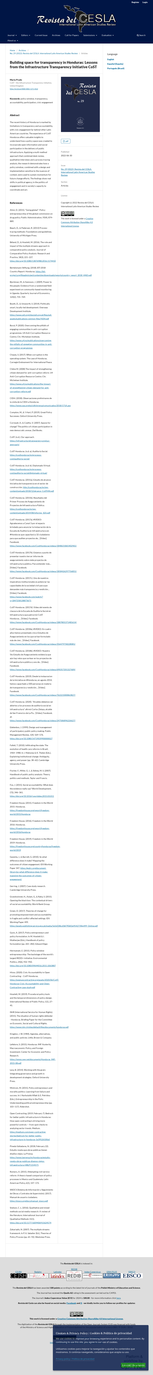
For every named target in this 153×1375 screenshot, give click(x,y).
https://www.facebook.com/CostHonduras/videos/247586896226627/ (42, 720)
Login (145, 2)
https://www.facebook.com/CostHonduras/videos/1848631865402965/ (43, 545)
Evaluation (107, 35)
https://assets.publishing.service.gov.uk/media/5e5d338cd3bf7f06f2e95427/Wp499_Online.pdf (54, 926)
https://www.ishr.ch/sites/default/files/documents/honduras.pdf (39, 1027)
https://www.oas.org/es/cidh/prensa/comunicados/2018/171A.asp (40, 405)
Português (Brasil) (115, 68)
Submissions (89, 35)
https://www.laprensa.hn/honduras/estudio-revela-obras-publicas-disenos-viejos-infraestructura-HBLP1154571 (30, 1161)
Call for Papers (72, 35)
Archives (56, 35)
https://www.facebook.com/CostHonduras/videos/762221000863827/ (42, 695)
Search (141, 35)
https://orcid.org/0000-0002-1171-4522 (24, 89)
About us (11, 40)
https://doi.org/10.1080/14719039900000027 (31, 738)
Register (135, 2)
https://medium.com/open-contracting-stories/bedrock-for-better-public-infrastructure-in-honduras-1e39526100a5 (30, 1136)
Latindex (58, 1271)
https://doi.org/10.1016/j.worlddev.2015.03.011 (32, 796)
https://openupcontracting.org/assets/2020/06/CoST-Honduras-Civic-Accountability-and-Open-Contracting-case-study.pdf (34, 984)
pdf (66, 141)
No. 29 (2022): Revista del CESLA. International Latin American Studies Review (44, 53)
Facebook (71, 1303)
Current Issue (41, 35)
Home (12, 50)
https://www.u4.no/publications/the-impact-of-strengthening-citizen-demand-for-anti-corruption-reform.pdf (30, 388)
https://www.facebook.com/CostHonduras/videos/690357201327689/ (42, 669)
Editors (25, 35)
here (118, 1298)
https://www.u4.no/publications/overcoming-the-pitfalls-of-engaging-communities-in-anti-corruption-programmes (31, 344)
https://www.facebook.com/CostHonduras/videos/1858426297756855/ (43, 571)
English (110, 59)
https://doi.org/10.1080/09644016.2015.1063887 (33, 965)
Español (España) (115, 64)
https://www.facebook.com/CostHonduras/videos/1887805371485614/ (43, 622)
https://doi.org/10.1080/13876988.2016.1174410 (33, 261)
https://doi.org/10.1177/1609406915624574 (30, 1222)
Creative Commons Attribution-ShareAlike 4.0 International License (77, 222)
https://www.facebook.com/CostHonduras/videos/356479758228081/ (42, 644)
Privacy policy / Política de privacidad (75, 1358)
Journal (11, 35)
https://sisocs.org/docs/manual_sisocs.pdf (29, 1201)
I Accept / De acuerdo (133, 1365)
